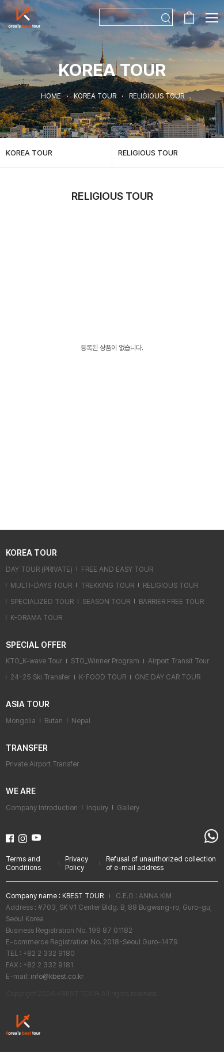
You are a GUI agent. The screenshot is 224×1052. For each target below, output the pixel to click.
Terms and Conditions (23, 863)
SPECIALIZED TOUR (42, 602)
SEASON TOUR (106, 602)
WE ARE (21, 791)
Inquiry (97, 808)
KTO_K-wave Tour (34, 661)
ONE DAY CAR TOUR (167, 677)
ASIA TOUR (28, 704)
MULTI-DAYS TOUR (41, 586)
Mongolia (21, 721)
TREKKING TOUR (107, 586)
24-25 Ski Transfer (40, 677)
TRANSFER (27, 748)
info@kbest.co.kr (57, 977)
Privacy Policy (76, 863)
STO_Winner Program (105, 661)
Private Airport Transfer (42, 764)
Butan (53, 721)
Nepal (80, 721)
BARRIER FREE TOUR (171, 602)
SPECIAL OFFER (36, 645)
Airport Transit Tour (178, 661)
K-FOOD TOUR (102, 677)
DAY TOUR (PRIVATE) (39, 569)
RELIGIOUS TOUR (148, 153)
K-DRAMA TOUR (36, 618)
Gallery (128, 808)
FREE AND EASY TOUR (117, 569)
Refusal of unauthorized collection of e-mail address (161, 863)
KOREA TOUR (29, 153)
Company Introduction (42, 808)
